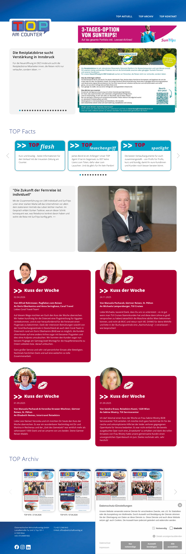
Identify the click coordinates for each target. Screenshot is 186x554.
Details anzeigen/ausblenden (169, 536)
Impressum (104, 547)
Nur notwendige (130, 545)
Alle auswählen (173, 545)
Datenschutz (104, 543)
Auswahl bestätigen (152, 545)
